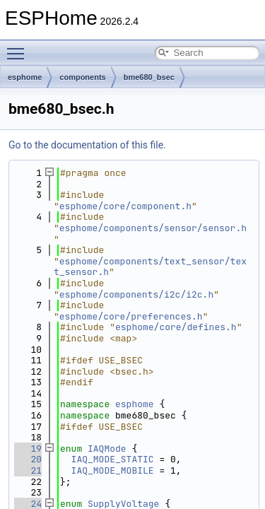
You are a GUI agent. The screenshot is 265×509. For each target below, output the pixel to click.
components (82, 77)
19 (28, 449)
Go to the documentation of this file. (87, 145)
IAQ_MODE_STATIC (112, 459)
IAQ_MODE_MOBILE (112, 470)
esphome (25, 77)
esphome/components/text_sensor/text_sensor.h (150, 267)
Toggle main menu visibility (19, 47)
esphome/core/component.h (125, 206)
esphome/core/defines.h (176, 327)
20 (28, 459)
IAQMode (107, 449)
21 (28, 470)
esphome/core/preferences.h (131, 316)
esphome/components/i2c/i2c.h (136, 294)
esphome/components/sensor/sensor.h (153, 228)
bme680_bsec (149, 77)
